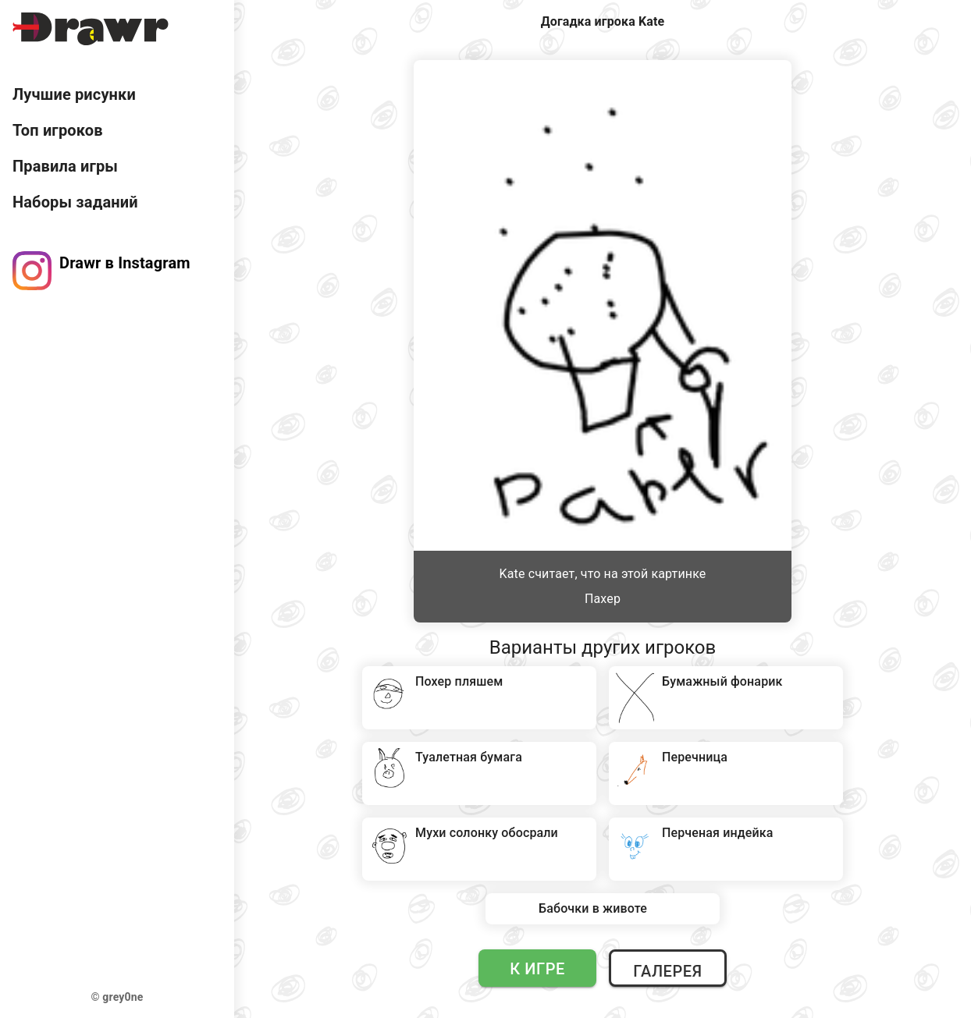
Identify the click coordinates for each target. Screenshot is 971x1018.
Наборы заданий (75, 202)
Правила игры (65, 166)
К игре (537, 968)
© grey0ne (117, 997)
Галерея (667, 971)
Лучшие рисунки (74, 94)
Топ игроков (57, 130)
